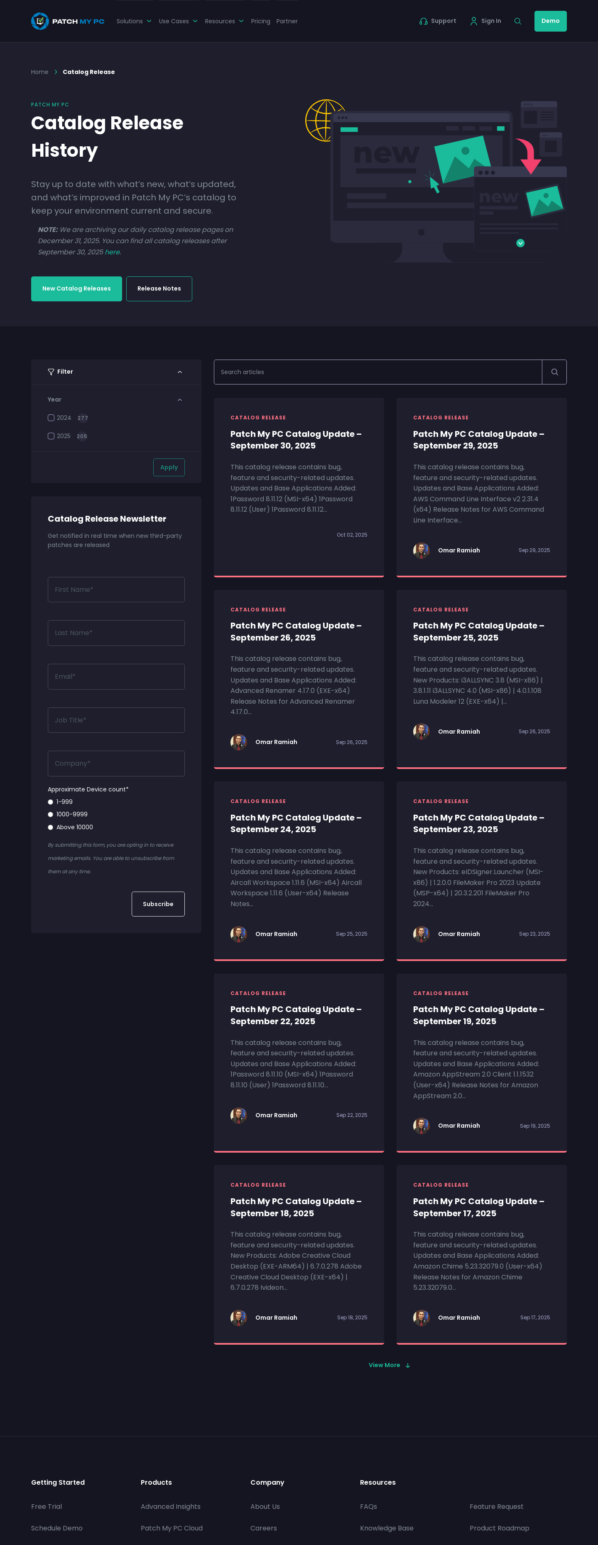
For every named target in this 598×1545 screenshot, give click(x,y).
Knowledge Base (387, 1528)
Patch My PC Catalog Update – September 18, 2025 (296, 1207)
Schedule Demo (57, 1528)
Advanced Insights (171, 1506)
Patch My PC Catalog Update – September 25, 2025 (478, 631)
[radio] (116, 801)
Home (40, 72)
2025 (59, 436)
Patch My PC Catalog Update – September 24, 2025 (296, 823)
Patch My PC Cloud (172, 1528)
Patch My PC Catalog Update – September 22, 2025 (296, 1015)
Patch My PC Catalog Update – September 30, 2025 (296, 440)
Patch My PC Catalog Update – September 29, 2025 (478, 440)
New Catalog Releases (76, 288)
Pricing (260, 21)
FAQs (368, 1506)
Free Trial (46, 1506)
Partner (287, 21)
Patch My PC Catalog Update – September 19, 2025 (478, 1015)
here (112, 252)
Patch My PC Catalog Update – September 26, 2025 (296, 631)
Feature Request (497, 1506)
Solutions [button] (135, 21)
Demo (551, 21)
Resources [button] (225, 21)
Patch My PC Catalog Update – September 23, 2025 (478, 823)
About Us (265, 1506)
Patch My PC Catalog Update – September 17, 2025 (478, 1207)
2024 (59, 418)
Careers (263, 1528)
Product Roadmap (499, 1528)
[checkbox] (116, 814)
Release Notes (159, 288)
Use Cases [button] (179, 21)
